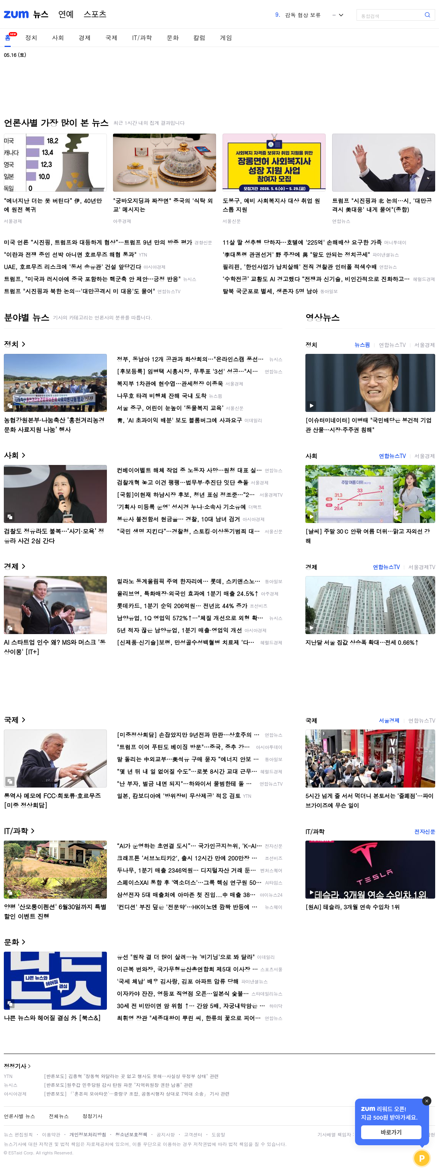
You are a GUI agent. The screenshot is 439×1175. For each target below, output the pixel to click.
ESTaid (15, 1153)
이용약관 (51, 1134)
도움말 (218, 1134)
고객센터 (193, 1134)
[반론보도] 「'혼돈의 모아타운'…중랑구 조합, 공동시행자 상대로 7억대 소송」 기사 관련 (137, 1093)
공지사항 (166, 1134)
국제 (111, 37)
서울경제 (13, 221)
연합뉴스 (341, 221)
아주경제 (122, 221)
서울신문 (232, 221)
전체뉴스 (59, 1116)
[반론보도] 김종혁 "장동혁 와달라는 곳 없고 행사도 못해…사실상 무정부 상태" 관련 (131, 1076)
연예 (66, 14)
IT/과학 (142, 37)
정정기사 (15, 1066)
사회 (58, 37)
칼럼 (199, 37)
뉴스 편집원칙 (18, 1134)
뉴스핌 (362, 345)
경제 (85, 37)
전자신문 (425, 831)
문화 (172, 37)
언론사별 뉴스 (19, 1116)
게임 (226, 37)
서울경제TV (421, 567)
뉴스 (40, 14)
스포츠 (95, 14)
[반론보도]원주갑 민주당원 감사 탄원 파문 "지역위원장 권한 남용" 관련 (118, 1084)
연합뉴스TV (392, 345)
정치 (31, 37)
